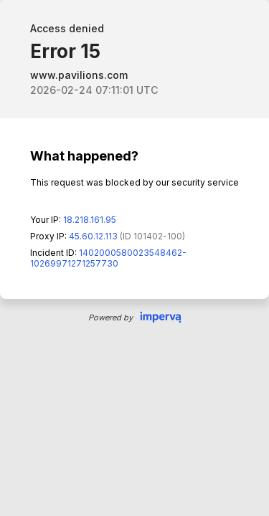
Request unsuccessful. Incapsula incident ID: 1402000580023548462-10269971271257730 (134, 258)
